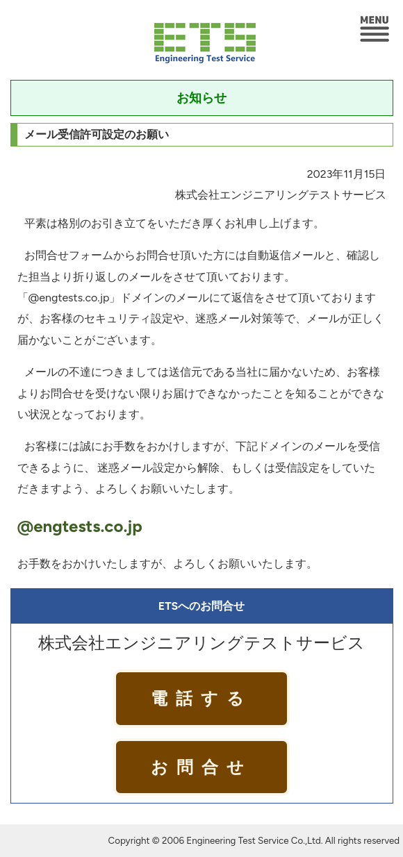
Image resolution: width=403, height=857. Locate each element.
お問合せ (201, 767)
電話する (201, 698)
